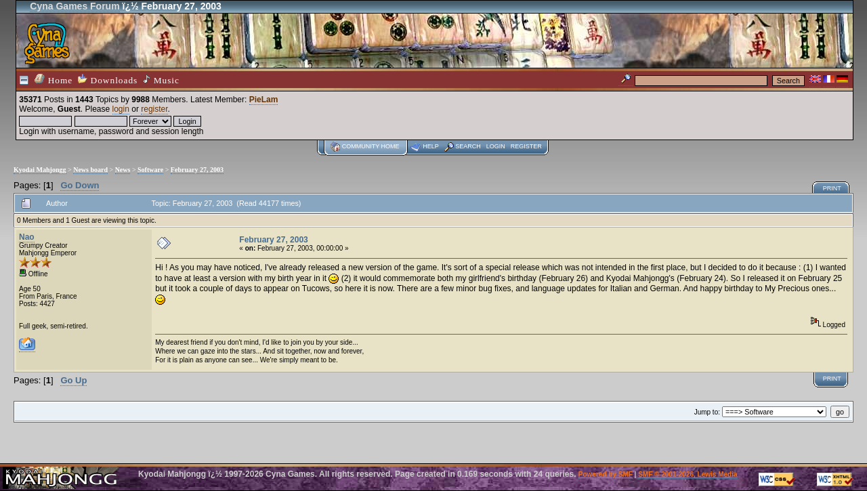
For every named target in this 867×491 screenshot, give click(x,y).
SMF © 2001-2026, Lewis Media (687, 474)
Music (161, 79)
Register (526, 146)
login (120, 109)
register (154, 109)
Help (431, 146)
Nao (27, 237)
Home (53, 79)
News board (90, 169)
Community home (371, 146)
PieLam (263, 99)
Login (495, 146)
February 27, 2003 (197, 169)
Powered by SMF (605, 474)
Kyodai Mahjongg (40, 169)
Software (150, 169)
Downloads (108, 79)
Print (832, 188)
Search (468, 146)
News (123, 169)
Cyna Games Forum (74, 6)
